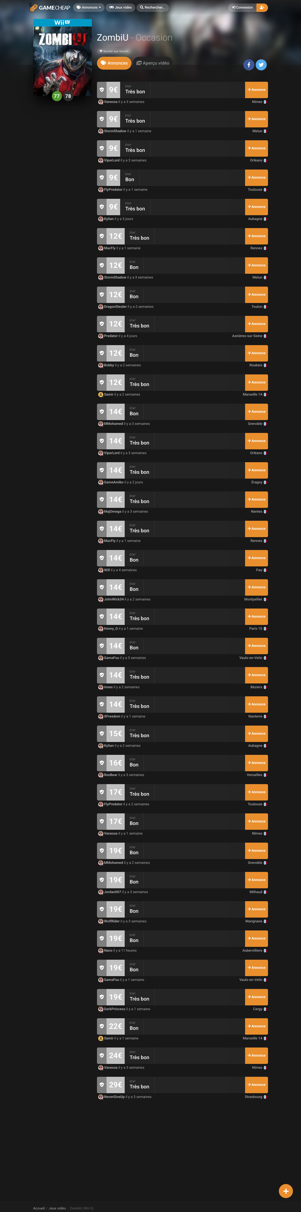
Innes (106, 687)
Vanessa (108, 102)
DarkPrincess (112, 1009)
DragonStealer (113, 307)
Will (104, 570)
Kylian (106, 219)
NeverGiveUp (112, 1097)
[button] (153, 8)
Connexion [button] (242, 8)
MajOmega (110, 512)
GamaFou (109, 658)
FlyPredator (110, 190)
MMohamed (111, 424)
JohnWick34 (111, 599)
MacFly (107, 248)
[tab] (114, 63)
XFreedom (109, 716)
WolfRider (109, 921)
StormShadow (112, 131)
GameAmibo (111, 482)
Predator (108, 336)
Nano (105, 951)
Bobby (106, 365)
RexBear (108, 775)
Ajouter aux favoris (114, 51)
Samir (106, 395)
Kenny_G (108, 629)
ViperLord (109, 160)
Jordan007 (110, 892)
